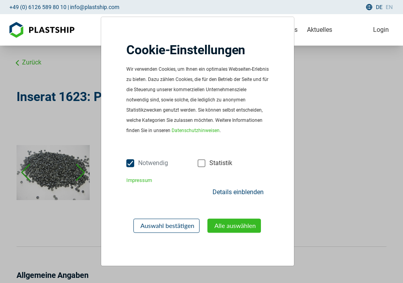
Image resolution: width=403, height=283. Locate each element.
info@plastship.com (94, 7)
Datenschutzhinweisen (196, 131)
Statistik (220, 163)
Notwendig (153, 163)
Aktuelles (319, 29)
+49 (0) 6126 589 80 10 (38, 7)
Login (381, 29)
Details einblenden (238, 192)
